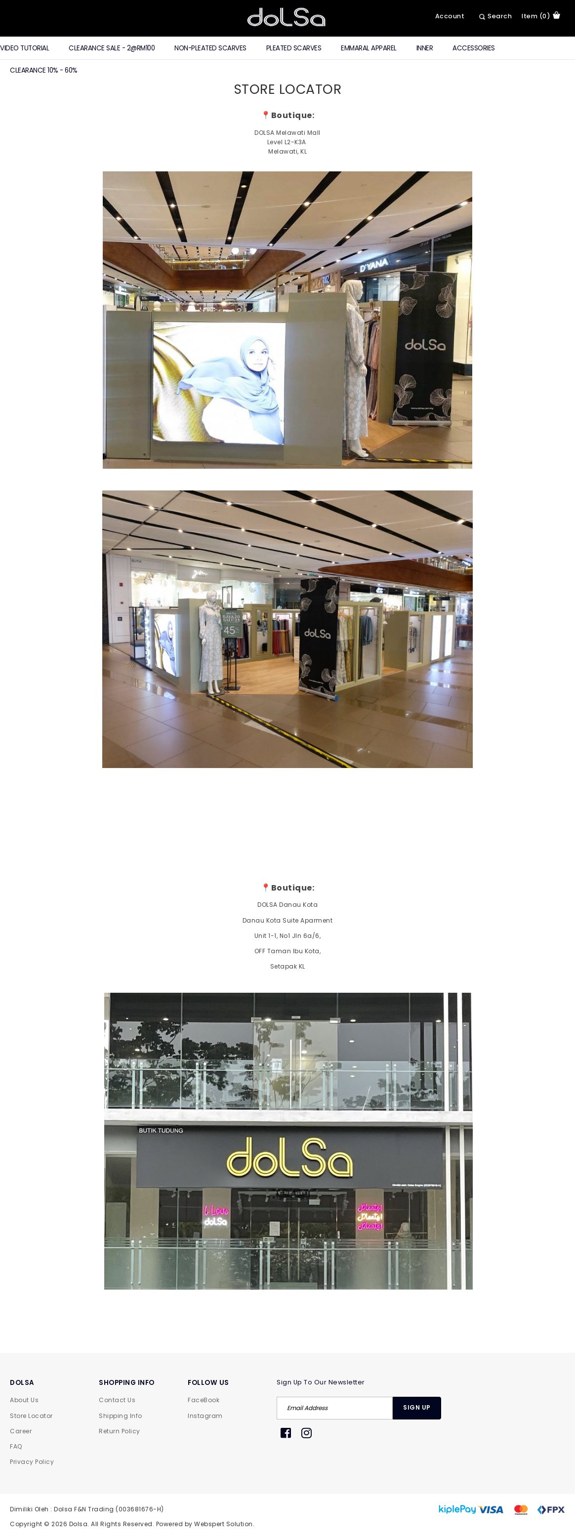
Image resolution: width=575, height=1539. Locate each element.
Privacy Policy (32, 1462)
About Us (24, 1400)
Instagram (205, 1416)
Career (21, 1431)
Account (450, 16)
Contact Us (117, 1400)
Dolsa (78, 1524)
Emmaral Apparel (369, 48)
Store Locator (31, 1416)
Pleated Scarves (294, 48)
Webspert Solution (223, 1524)
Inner (424, 48)
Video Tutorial (24, 48)
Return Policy (119, 1431)
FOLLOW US (208, 1382)
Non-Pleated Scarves (210, 48)
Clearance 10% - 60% (44, 70)
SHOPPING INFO (127, 1382)
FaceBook (203, 1400)
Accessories (473, 48)
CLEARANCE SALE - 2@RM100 (112, 48)
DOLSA (22, 1382)
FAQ (16, 1446)
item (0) (541, 15)
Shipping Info (120, 1416)
